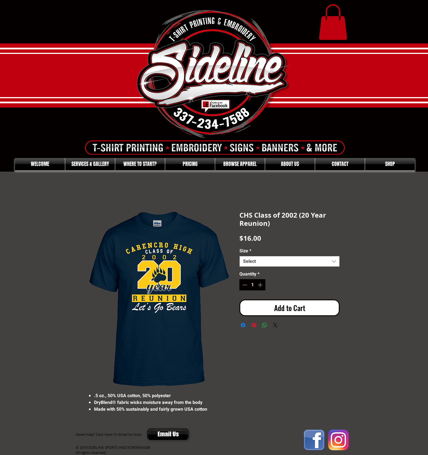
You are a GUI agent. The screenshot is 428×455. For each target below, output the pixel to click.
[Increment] (261, 284)
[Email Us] (168, 434)
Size (245, 251)
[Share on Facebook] (243, 325)
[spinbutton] (252, 284)
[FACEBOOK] (314, 440)
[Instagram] (338, 440)
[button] (333, 22)
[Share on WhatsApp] (264, 325)
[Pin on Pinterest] (253, 325)
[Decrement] (244, 284)
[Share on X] (275, 325)
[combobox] (289, 261)
